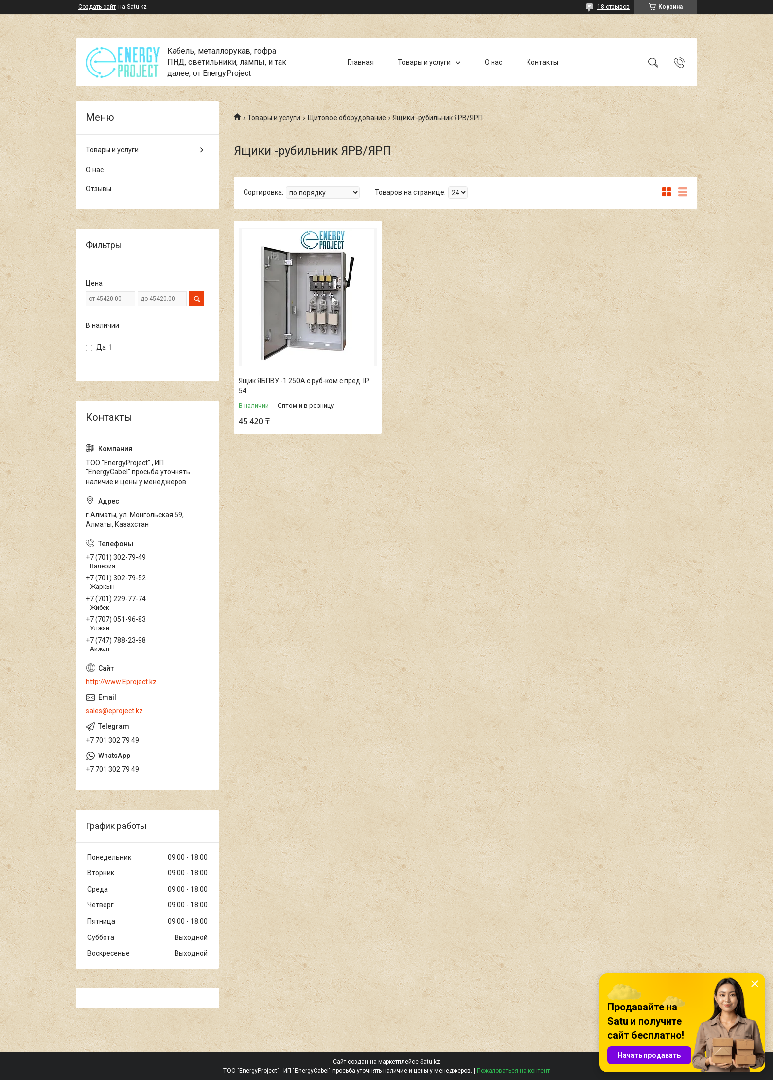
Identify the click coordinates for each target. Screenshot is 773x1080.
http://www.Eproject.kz (121, 681)
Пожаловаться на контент (513, 1070)
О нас (493, 62)
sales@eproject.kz (114, 711)
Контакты (542, 62)
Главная (361, 62)
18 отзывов (613, 6)
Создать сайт (97, 6)
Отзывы (98, 189)
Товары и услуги (424, 62)
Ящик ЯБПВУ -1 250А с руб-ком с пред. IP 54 (304, 386)
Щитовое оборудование (347, 118)
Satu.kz (430, 1061)
